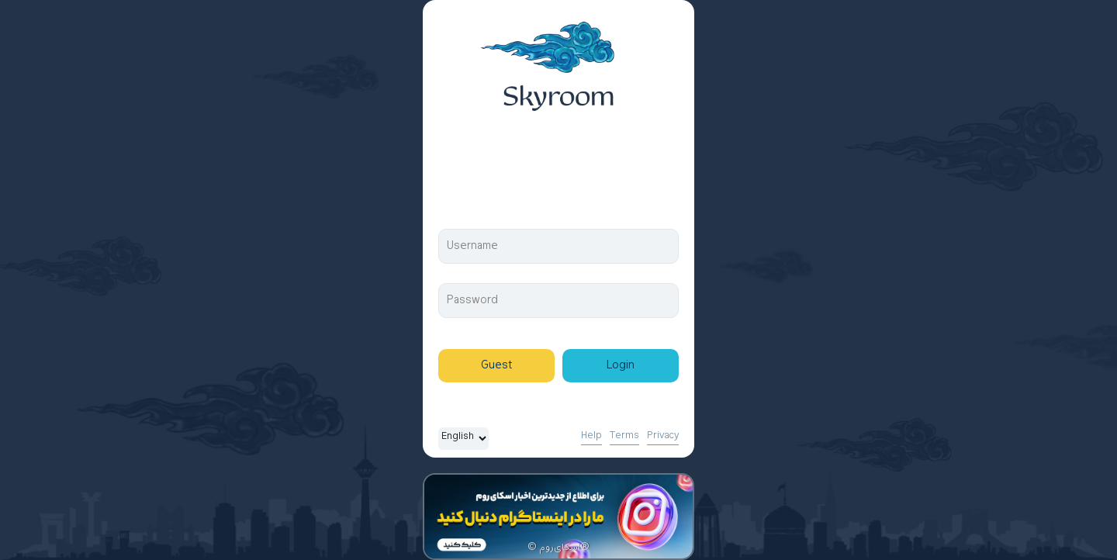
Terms (624, 435)
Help (591, 435)
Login (621, 366)
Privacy (663, 435)
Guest (496, 366)
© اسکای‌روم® (558, 547)
